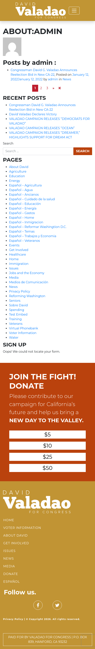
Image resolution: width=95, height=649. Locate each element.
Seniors (14, 300)
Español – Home (21, 217)
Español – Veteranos (24, 241)
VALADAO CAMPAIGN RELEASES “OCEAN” (42, 128)
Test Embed (18, 314)
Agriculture (17, 171)
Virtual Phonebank (23, 328)
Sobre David (18, 305)
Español (11, 581)
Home (14, 259)
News (67, 79)
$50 (48, 468)
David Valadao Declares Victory (33, 114)
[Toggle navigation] (74, 10)
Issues (13, 268)
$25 (47, 457)
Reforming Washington (27, 296)
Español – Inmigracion (26, 222)
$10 (47, 445)
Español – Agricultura (25, 185)
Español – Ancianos (24, 194)
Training (15, 319)
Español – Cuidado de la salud (32, 199)
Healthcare (17, 254)
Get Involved (18, 250)
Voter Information (22, 333)
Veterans (16, 324)
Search (8, 143)
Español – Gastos (22, 213)
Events (14, 245)
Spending (16, 310)
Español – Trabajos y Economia (32, 236)
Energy (14, 181)
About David (18, 167)
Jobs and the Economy (26, 273)
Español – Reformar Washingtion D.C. (37, 227)
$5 (47, 434)
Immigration (19, 264)
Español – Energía (22, 208)
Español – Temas (21, 231)
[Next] (59, 88)
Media (14, 277)
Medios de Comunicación (28, 282)
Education (17, 176)
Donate (10, 574)
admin (53, 79)
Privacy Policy (19, 291)
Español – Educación (25, 204)
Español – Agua (21, 190)
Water (13, 337)
